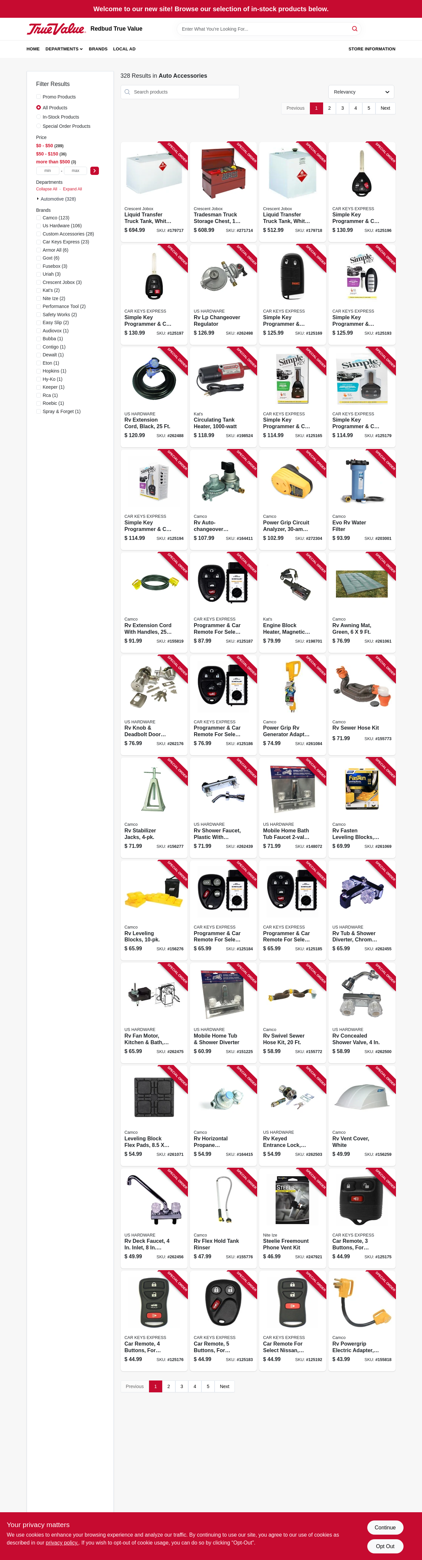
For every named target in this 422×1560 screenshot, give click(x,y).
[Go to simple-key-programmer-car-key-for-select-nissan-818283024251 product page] (154, 500)
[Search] (355, 28)
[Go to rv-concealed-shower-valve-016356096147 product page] (361, 1013)
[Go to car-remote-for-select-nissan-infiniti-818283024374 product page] (292, 1321)
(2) (51, 290)
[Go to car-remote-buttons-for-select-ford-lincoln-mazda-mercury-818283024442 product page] (361, 1218)
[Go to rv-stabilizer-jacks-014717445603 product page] (154, 808)
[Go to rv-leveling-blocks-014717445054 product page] (154, 910)
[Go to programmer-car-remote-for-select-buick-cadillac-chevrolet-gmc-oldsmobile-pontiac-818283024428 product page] (223, 910)
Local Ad (124, 48)
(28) (68, 234)
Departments (61, 48)
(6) (56, 250)
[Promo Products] (38, 96)
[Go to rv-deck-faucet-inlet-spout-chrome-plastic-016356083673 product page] (154, 1218)
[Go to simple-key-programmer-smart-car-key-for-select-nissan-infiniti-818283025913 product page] (361, 294)
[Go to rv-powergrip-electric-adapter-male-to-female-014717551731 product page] (361, 1321)
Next (385, 108)
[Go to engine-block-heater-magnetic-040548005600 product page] (292, 602)
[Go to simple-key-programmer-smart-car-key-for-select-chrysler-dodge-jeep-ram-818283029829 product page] (292, 294)
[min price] (47, 171)
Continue (385, 1527)
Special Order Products (67, 126)
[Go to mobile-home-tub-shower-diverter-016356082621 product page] (223, 1013)
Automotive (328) (58, 199)
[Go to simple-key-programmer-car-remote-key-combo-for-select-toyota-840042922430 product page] (361, 192)
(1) (56, 330)
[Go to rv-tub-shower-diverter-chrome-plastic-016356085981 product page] (361, 910)
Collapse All (46, 189)
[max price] (75, 171)
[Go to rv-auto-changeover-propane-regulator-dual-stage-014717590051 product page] (223, 500)
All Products (55, 107)
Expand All (72, 189)
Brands (98, 48)
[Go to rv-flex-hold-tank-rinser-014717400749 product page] (223, 1218)
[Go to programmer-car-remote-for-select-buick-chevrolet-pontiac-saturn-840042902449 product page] (292, 910)
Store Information (371, 48)
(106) (62, 225)
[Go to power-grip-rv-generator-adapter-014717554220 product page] (292, 705)
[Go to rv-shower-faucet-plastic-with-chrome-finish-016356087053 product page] (223, 808)
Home (33, 48)
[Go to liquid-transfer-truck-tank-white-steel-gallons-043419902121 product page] (292, 192)
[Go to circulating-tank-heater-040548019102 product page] (223, 397)
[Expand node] (38, 198)
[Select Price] (94, 171)
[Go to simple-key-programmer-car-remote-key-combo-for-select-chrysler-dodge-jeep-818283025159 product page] (292, 397)
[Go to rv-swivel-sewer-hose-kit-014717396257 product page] (292, 1013)
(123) (56, 217)
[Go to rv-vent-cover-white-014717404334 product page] (361, 1116)
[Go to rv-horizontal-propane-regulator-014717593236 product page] (223, 1116)
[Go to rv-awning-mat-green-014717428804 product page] (361, 602)
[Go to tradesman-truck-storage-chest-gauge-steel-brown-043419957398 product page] (223, 192)
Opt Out (385, 1546)
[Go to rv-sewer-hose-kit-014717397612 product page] (361, 705)
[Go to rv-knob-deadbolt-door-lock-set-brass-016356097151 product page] (154, 705)
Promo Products (59, 96)
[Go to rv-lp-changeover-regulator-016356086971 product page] (223, 294)
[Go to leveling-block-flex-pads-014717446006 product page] (154, 1116)
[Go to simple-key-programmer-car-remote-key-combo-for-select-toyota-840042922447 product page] (154, 294)
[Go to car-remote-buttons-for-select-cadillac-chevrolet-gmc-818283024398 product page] (223, 1321)
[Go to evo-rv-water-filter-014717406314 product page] (361, 500)
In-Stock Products (61, 117)
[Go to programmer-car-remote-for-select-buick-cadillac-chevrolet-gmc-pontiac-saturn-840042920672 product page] (223, 602)
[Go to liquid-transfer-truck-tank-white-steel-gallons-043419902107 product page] (154, 192)
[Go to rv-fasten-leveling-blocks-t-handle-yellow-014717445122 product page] (361, 808)
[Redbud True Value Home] (56, 29)
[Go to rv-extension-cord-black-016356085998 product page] (154, 397)
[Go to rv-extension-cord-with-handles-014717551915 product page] (154, 602)
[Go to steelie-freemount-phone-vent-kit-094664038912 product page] (292, 1218)
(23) (66, 241)
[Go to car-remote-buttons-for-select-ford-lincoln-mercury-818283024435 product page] (154, 1321)
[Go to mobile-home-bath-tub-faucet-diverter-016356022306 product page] (292, 808)
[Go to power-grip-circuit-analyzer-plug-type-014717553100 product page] (292, 500)
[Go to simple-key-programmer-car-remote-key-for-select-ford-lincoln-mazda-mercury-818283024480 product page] (361, 397)
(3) (55, 266)
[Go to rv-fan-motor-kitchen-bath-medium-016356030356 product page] (154, 1013)
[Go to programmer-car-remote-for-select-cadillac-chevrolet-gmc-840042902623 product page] (223, 705)
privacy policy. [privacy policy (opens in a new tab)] (62, 1543)
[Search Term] (269, 29)
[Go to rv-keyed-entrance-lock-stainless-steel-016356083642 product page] (292, 1116)
